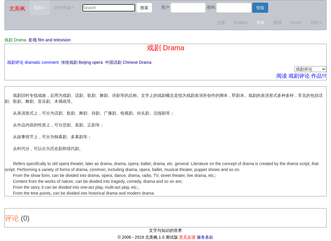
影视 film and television (50, 40)
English (241, 22)
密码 (211, 7)
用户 (165, 7)
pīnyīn (296, 22)
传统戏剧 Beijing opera (82, 62)
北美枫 (17, 9)
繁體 (277, 22)
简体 (260, 22)
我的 (316, 22)
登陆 (260, 7)
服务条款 (205, 237)
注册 (221, 22)
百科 (39, 7)
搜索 (144, 7)
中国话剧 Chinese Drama (128, 62)
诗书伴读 (63, 7)
